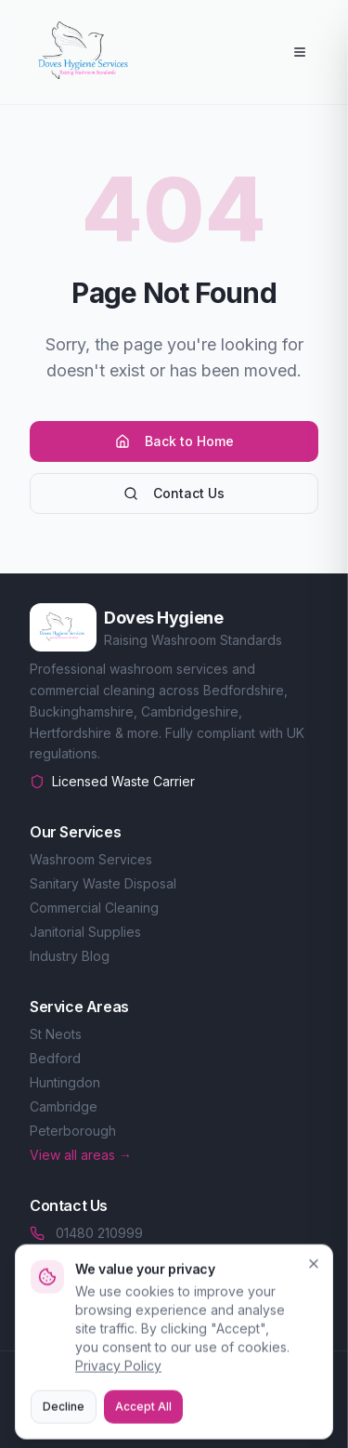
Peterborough (73, 1131)
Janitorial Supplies (85, 932)
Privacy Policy (110, 1423)
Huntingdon (65, 1082)
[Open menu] (299, 52)
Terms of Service (228, 1423)
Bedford (55, 1058)
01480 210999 (86, 1233)
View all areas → (81, 1155)
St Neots (56, 1034)
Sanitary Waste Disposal (103, 883)
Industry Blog (70, 956)
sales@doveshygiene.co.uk (128, 1259)
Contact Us (174, 493)
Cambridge (63, 1106)
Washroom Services (91, 859)
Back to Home (174, 441)
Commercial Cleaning (94, 907)
